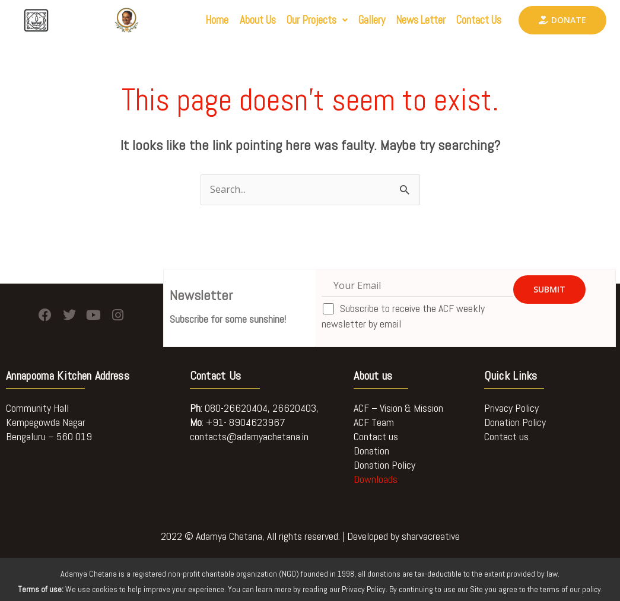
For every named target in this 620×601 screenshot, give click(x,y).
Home (177, 20)
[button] (289, 21)
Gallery (351, 20)
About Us (223, 20)
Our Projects (289, 20)
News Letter (407, 20)
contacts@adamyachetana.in (249, 436)
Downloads (376, 479)
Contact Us (475, 20)
